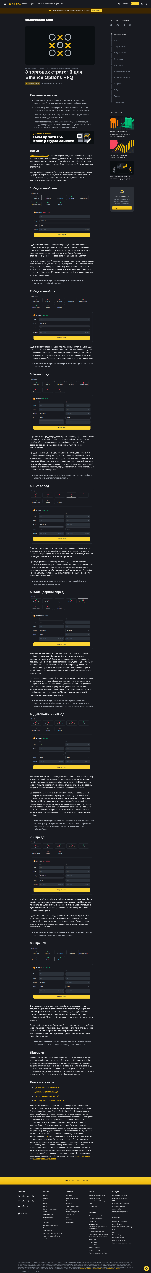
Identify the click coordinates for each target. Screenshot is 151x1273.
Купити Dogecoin (94, 1247)
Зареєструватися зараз (122, 208)
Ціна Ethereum (93, 1224)
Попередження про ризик (50, 1225)
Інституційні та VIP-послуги (97, 1201)
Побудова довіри (48, 1217)
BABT (67, 1217)
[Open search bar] (118, 4)
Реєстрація (134, 4)
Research (69, 1220)
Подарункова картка (72, 1206)
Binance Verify (116, 1235)
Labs (90, 1203)
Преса (45, 1206)
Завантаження (47, 1230)
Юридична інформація (50, 1209)
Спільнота (46, 1222)
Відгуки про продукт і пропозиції (122, 1227)
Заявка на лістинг (94, 1198)
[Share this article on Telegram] (124, 25)
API (113, 1232)
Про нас (45, 1195)
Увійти (125, 4)
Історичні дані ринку (118, 1206)
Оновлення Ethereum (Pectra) (98, 1237)
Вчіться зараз (96, 10)
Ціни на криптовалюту (96, 1218)
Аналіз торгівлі (117, 1209)
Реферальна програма (119, 1198)
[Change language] (142, 4)
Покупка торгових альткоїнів (98, 1253)
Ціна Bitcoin (92, 1221)
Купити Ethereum (94, 1250)
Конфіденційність (48, 1214)
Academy (68, 1203)
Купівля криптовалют (72, 1198)
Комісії (114, 1229)
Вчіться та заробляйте (96, 1216)
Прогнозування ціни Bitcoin (97, 1231)
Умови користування (85, 1268)
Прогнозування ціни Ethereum (98, 1234)
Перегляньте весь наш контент (75, 1181)
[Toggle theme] (146, 4)
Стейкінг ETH (70, 1214)
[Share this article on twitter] (111, 25)
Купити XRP (93, 1245)
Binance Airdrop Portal (119, 1240)
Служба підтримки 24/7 (119, 1221)
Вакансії (45, 1198)
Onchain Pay (93, 1206)
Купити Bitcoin (93, 1239)
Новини (45, 1203)
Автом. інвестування (72, 1211)
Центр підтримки (117, 1224)
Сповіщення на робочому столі (52, 1233)
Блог (44, 1220)
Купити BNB (93, 1242)
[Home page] (14, 3)
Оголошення (46, 1201)
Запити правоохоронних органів (122, 1243)
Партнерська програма (119, 1195)
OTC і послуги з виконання (120, 1203)
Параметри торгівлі (118, 1237)
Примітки (45, 1228)
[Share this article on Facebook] (117, 25)
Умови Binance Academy (113, 1268)
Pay (67, 1201)
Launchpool (69, 1209)
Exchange (69, 1195)
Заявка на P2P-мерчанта (97, 1195)
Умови (45, 1211)
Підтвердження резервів (120, 1211)
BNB (113, 1201)
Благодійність (70, 1222)
